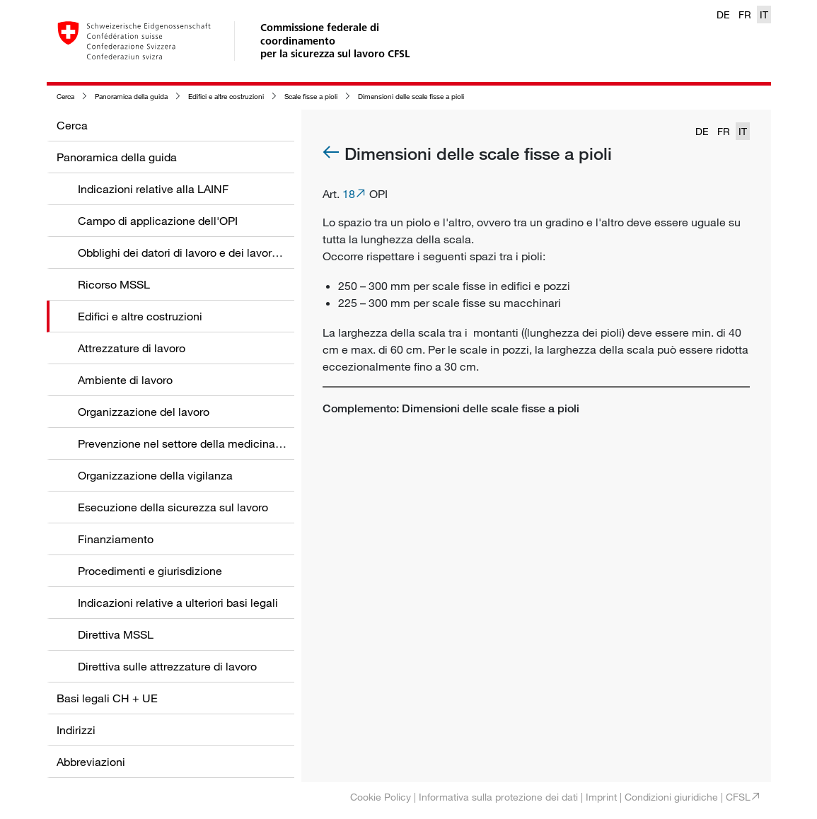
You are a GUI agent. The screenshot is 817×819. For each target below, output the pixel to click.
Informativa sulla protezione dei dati (498, 797)
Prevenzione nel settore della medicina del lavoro (203, 443)
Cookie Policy (380, 797)
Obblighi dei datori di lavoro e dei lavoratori (186, 252)
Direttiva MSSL (115, 634)
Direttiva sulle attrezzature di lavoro (167, 666)
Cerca (65, 96)
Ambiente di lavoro (125, 380)
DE (723, 14)
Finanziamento (115, 539)
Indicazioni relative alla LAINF (153, 189)
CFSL (738, 797)
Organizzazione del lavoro (143, 412)
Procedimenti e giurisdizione (150, 571)
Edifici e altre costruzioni (226, 96)
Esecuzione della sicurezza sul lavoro (173, 507)
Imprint (601, 797)
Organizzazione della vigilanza (155, 475)
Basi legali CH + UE (107, 698)
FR (744, 14)
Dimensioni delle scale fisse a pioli (411, 96)
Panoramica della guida (131, 96)
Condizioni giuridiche (671, 797)
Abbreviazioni (91, 762)
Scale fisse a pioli (310, 96)
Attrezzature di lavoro (131, 348)
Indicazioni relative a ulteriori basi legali (178, 603)
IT (764, 14)
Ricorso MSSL (114, 284)
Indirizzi (76, 730)
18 (348, 194)
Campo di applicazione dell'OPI (158, 221)
